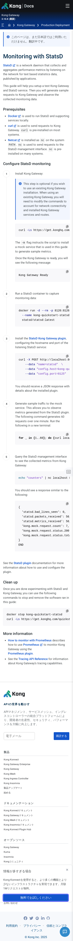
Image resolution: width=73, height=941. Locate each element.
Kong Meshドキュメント (17, 820)
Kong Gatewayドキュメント (18, 815)
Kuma (7, 852)
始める (7, 792)
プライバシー (32, 925)
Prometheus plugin (20, 653)
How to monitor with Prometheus (30, 640)
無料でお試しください (35, 898)
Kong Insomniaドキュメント (19, 824)
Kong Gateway (26, 25)
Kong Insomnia (12, 783)
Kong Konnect (11, 759)
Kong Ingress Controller (16, 778)
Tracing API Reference (33, 659)
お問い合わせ (11, 903)
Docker (12, 116)
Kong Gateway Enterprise (17, 764)
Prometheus (31, 644)
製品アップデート (13, 788)
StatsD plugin (22, 563)
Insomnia (9, 856)
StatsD (7, 65)
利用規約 (12, 925)
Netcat (12, 140)
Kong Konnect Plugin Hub (17, 829)
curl (10, 126)
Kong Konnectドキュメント (18, 810)
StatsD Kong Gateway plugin (47, 338)
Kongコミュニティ (13, 861)
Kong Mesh (10, 773)
